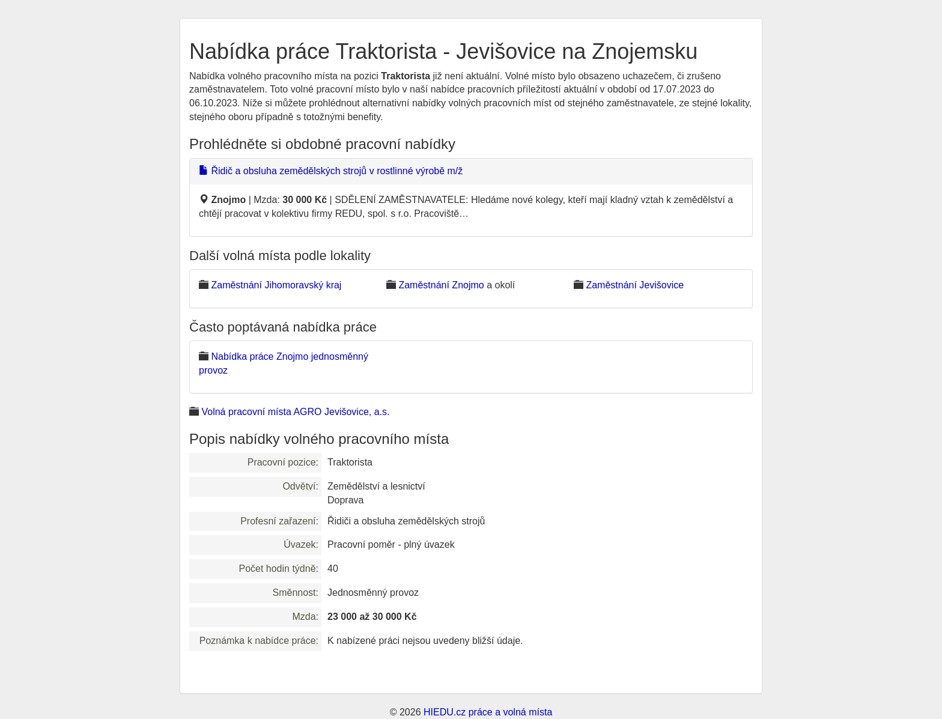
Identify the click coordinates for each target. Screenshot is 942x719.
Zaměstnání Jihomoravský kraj (276, 285)
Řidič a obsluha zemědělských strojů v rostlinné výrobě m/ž (331, 171)
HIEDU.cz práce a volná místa (488, 712)
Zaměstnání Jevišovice (635, 285)
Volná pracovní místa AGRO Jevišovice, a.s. (295, 412)
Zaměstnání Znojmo (441, 285)
